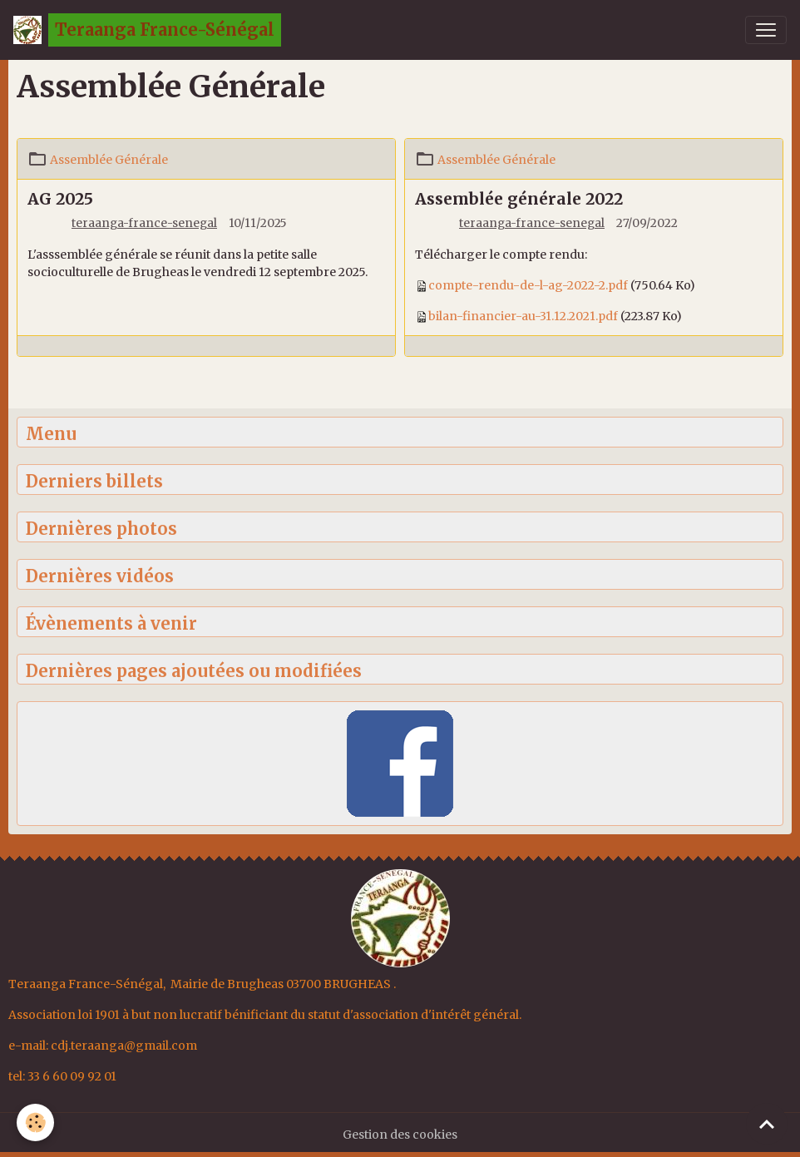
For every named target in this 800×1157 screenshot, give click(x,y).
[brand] (147, 30)
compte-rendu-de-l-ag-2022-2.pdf (528, 285)
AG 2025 (60, 199)
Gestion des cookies (400, 1134)
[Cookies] (35, 1122)
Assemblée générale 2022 (519, 199)
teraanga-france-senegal (144, 223)
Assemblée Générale (109, 159)
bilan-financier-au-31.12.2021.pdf (523, 316)
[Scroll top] (767, 1124)
